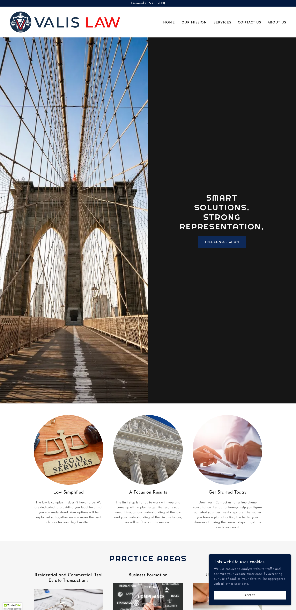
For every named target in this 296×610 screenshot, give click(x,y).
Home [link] (169, 22)
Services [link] (222, 22)
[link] (65, 21)
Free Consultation (222, 242)
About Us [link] (277, 22)
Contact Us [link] (249, 22)
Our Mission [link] (194, 22)
